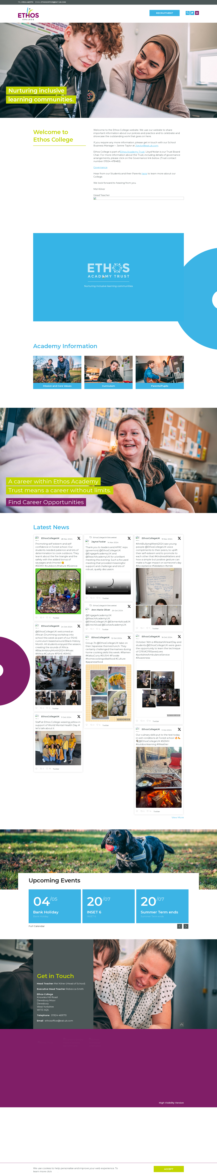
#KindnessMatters (164, 557)
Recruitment (164, 13)
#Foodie (114, 656)
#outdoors (51, 567)
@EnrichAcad (93, 626)
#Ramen (126, 653)
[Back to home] (31, 13)
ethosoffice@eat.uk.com (53, 2)
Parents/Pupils (160, 372)
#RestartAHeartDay (165, 638)
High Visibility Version (171, 1102)
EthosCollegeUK (50, 539)
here (144, 174)
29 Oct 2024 (117, 612)
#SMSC (67, 654)
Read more (55, 906)
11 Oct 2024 (66, 718)
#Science (72, 567)
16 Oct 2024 (167, 633)
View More (178, 818)
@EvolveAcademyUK (114, 626)
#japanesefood (94, 663)
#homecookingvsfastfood (100, 659)
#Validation (158, 567)
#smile (169, 567)
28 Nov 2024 (67, 540)
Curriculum (108, 372)
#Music (69, 651)
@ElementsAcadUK (119, 622)
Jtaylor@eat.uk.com (146, 146)
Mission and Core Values (57, 372)
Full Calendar (37, 926)
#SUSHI (104, 656)
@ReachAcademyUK (98, 557)
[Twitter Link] (192, 13)
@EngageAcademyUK (99, 554)
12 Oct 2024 (116, 639)
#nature (61, 567)
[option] (108, 70)
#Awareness (143, 654)
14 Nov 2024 (113, 543)
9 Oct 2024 (167, 726)
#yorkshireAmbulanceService (153, 650)
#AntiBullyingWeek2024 (150, 545)
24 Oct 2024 (67, 628)
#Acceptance (144, 567)
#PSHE (59, 654)
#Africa (39, 654)
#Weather (162, 740)
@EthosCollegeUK (110, 551)
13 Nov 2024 (167, 540)
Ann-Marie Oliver (100, 611)
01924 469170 (27, 2)
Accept (168, 1169)
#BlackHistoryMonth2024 (50, 651)
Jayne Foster (98, 543)
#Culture (49, 654)
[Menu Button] (197, 12)
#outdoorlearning (146, 740)
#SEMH (39, 567)
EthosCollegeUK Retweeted (104, 538)
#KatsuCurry (93, 656)
